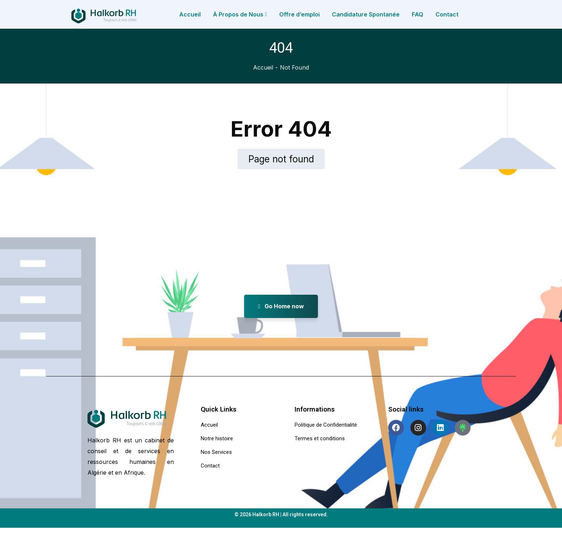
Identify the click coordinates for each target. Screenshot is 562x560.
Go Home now (281, 306)
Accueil (263, 67)
